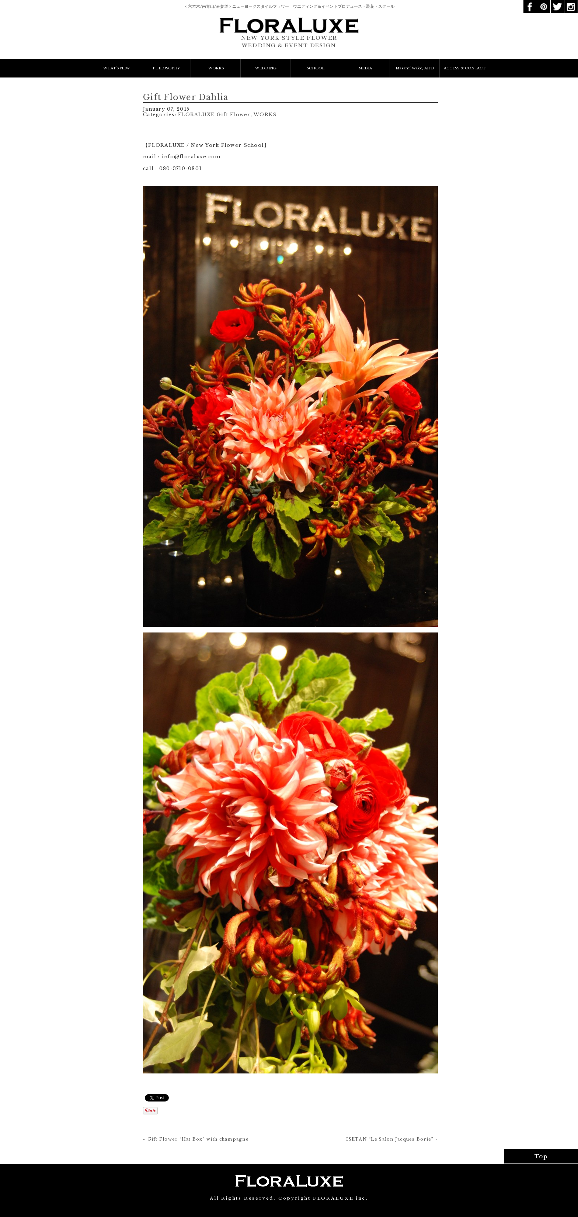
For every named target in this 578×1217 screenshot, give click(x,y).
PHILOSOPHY (166, 68)
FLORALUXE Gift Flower (214, 114)
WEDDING (265, 68)
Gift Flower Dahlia (186, 97)
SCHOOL (315, 68)
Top (541, 1156)
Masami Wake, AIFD (415, 68)
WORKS (216, 68)
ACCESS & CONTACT (464, 68)
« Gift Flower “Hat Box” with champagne (196, 1139)
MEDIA (365, 68)
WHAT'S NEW (116, 68)
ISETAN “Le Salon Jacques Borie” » (392, 1139)
